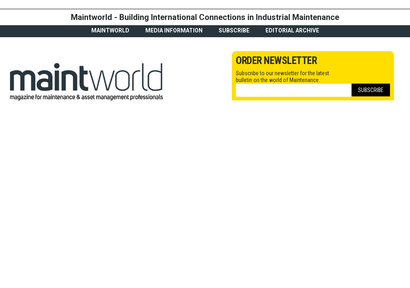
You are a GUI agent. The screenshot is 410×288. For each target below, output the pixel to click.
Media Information (174, 30)
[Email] (294, 90)
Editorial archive (292, 30)
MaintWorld (110, 30)
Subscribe (234, 30)
